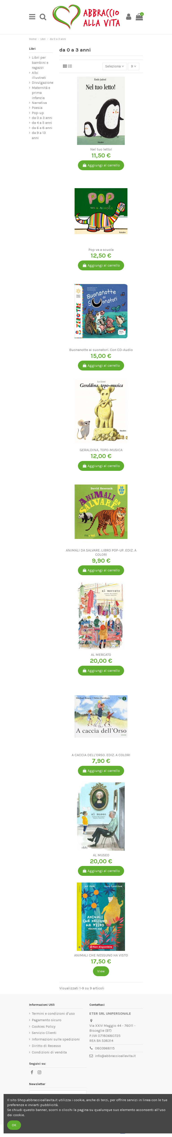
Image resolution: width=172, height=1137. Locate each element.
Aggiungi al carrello (101, 165)
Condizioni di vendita (49, 1052)
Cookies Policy (43, 1026)
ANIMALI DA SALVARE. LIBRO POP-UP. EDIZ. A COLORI (101, 552)
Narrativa (39, 103)
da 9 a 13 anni (39, 135)
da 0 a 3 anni (42, 118)
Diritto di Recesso (46, 1046)
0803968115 (105, 1048)
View (101, 971)
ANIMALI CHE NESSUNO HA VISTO (101, 955)
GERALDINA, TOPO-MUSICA (101, 450)
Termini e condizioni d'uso (53, 1013)
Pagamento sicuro (46, 1020)
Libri (32, 49)
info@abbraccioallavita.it (115, 1056)
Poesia (37, 108)
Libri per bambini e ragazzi (40, 62)
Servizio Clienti (44, 1033)
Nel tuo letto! (101, 149)
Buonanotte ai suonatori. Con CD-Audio (101, 350)
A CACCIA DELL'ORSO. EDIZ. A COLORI (101, 755)
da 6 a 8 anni (42, 128)
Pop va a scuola (101, 250)
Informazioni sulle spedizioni (56, 1039)
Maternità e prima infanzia (41, 93)
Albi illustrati (39, 75)
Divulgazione (42, 82)
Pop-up (38, 113)
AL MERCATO (101, 654)
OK (14, 1125)
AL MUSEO (101, 855)
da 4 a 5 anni (42, 123)
